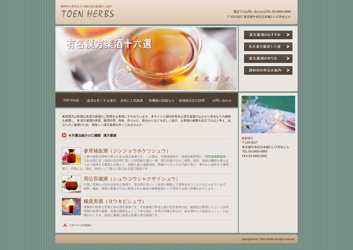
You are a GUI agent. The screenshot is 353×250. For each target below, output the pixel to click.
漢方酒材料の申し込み (268, 70)
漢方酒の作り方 (268, 59)
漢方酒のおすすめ (268, 35)
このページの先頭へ (81, 225)
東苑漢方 (125, 14)
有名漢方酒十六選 (268, 47)
